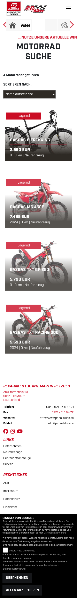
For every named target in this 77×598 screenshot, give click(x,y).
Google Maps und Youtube (22, 550)
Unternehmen (12, 446)
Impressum (10, 491)
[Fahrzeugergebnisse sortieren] (29, 94)
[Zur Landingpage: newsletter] (64, 25)
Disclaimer (10, 507)
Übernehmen (17, 578)
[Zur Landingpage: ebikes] (38, 25)
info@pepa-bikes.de (61, 423)
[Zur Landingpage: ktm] (25, 25)
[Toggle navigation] (68, 8)
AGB (6, 483)
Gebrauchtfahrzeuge (17, 458)
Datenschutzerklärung (55, 532)
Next (71, 26)
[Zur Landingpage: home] (12, 25)
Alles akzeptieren (22, 590)
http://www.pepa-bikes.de (57, 418)
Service (8, 464)
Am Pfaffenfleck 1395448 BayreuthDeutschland (15, 396)
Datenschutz (11, 499)
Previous (5, 26)
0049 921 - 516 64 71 (60, 407)
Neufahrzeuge (12, 452)
